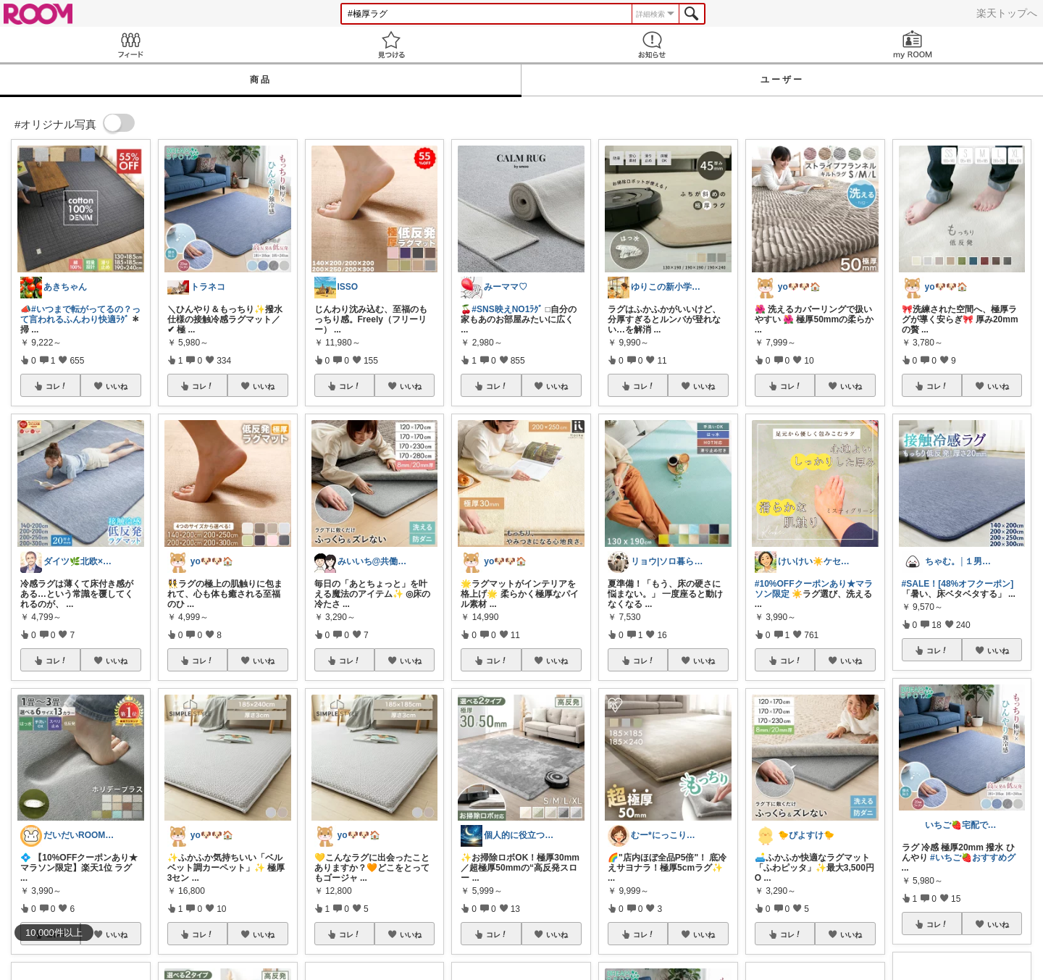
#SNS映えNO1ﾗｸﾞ (507, 309)
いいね (116, 386)
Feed (130, 44)
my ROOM (912, 44)
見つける (391, 44)
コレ (56, 386)
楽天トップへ (1006, 13)
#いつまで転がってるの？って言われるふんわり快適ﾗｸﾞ (80, 314)
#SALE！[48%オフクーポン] (958, 584)
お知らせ (652, 44)
